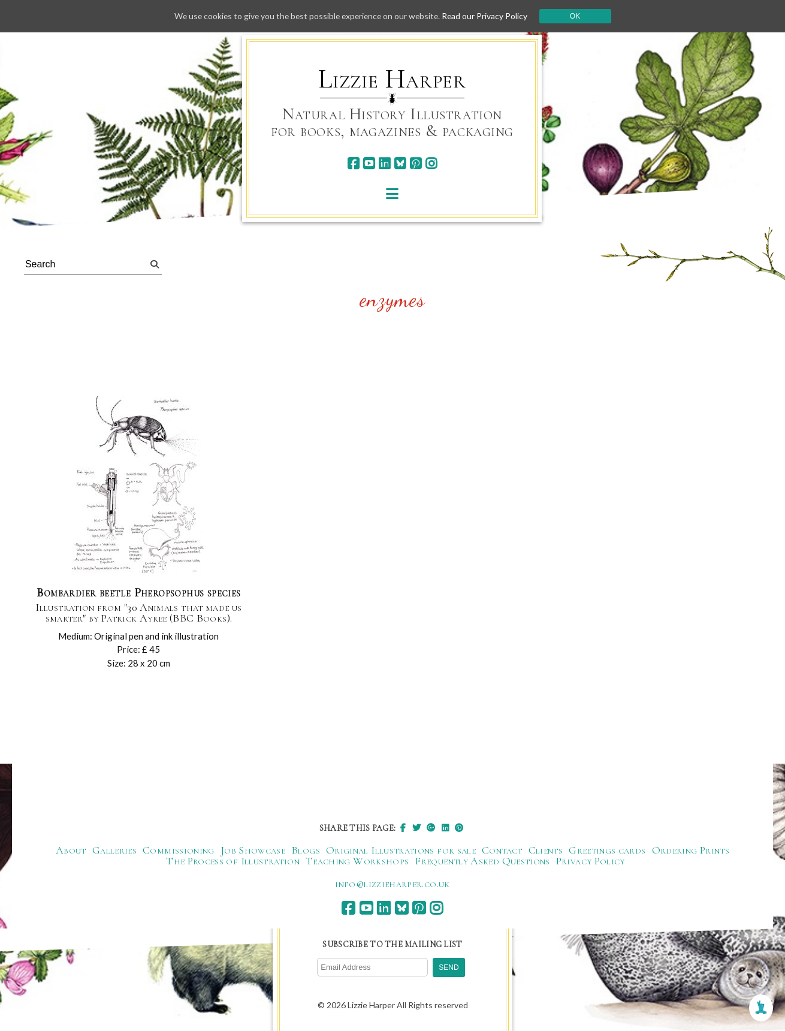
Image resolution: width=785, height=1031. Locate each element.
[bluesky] (400, 163)
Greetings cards (607, 850)
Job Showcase (253, 850)
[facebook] (353, 163)
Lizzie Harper (392, 79)
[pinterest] (415, 163)
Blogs (305, 850)
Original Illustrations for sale (401, 850)
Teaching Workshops (357, 860)
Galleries (114, 850)
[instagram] (431, 163)
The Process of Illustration (233, 860)
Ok (579, 16)
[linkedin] (384, 163)
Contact (502, 850)
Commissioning (179, 850)
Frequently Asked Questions (482, 860)
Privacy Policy (590, 860)
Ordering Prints (690, 850)
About (71, 850)
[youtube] (369, 163)
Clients (546, 850)
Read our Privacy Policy (488, 16)
